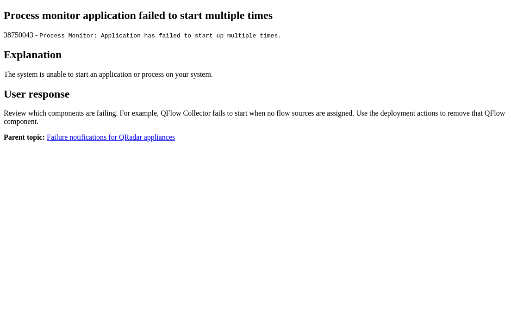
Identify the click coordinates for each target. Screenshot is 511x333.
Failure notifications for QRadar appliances (111, 137)
